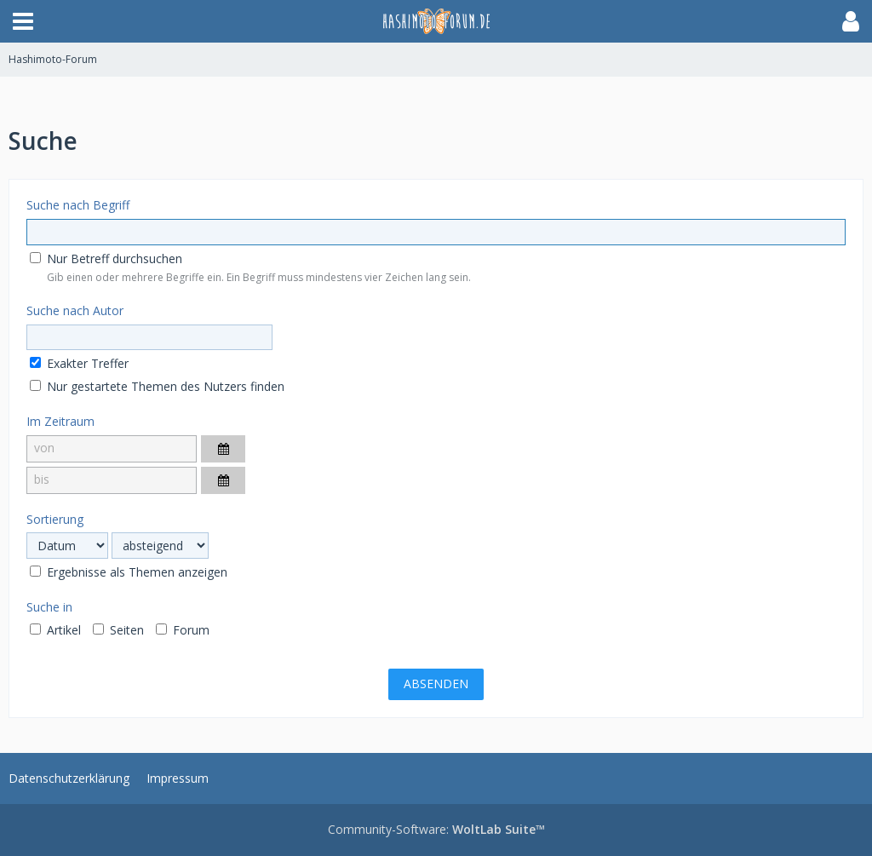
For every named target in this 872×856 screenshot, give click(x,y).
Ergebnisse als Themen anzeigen (128, 572)
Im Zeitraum (60, 421)
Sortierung (54, 519)
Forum (182, 630)
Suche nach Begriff (77, 205)
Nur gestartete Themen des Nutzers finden (157, 386)
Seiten (118, 630)
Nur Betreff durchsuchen (106, 258)
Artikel (55, 630)
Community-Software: (436, 829)
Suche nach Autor (74, 310)
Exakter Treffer (79, 363)
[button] (23, 21)
